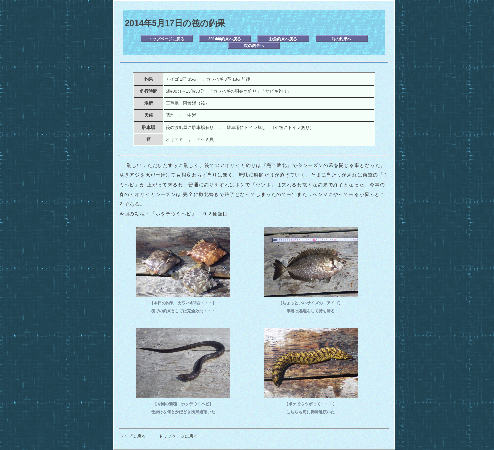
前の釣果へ (341, 39)
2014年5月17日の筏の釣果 (175, 23)
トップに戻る (132, 436)
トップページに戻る (166, 39)
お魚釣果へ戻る (283, 39)
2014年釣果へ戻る (224, 39)
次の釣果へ (254, 45)
